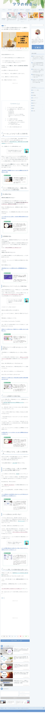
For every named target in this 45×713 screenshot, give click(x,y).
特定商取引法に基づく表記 (28, 10)
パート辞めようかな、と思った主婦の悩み (15, 120)
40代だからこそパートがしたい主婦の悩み (16, 114)
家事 (33, 108)
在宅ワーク (34, 103)
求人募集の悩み (11, 111)
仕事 (2, 25)
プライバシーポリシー (34, 10)
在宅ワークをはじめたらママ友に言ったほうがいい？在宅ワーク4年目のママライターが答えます (38, 58)
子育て (34, 105)
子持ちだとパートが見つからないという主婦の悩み (17, 116)
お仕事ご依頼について (16, 10)
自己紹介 (10, 9)
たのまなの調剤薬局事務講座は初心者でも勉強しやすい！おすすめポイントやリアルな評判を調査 (38, 64)
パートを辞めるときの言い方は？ (14, 124)
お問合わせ (22, 9)
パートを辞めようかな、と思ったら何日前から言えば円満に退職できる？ (17, 123)
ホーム (4, 9)
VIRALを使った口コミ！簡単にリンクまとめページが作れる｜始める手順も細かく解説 (38, 70)
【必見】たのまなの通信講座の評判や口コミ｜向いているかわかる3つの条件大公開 (38, 81)
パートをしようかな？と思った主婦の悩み (15, 107)
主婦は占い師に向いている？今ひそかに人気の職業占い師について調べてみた (38, 76)
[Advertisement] (15, 91)
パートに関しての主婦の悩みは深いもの (14, 126)
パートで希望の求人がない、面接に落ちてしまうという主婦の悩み (16, 110)
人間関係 (34, 95)
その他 (34, 110)
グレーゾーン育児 (36, 90)
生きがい (34, 100)
